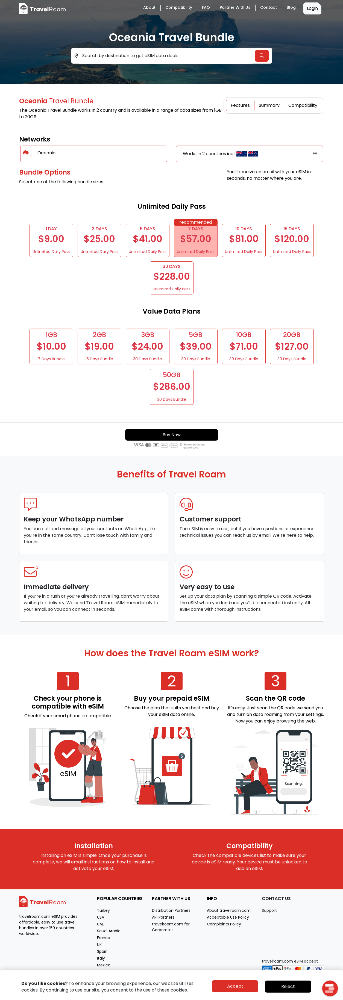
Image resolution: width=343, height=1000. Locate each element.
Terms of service (310, 995)
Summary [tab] (269, 105)
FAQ (206, 7)
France (103, 937)
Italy (101, 958)
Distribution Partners (171, 910)
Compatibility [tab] (302, 105)
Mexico (103, 965)
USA (100, 917)
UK (99, 944)
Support (269, 910)
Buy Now (172, 435)
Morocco (105, 972)
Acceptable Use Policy (228, 917)
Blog (291, 7)
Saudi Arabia (109, 931)
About (149, 7)
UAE (100, 924)
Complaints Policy (224, 924)
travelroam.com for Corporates (171, 927)
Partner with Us (235, 7)
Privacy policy (282, 995)
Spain (102, 951)
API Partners (163, 917)
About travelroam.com (229, 910)
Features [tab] (240, 105)
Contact (268, 7)
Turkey (103, 910)
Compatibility (178, 7)
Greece (104, 978)
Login (312, 8)
